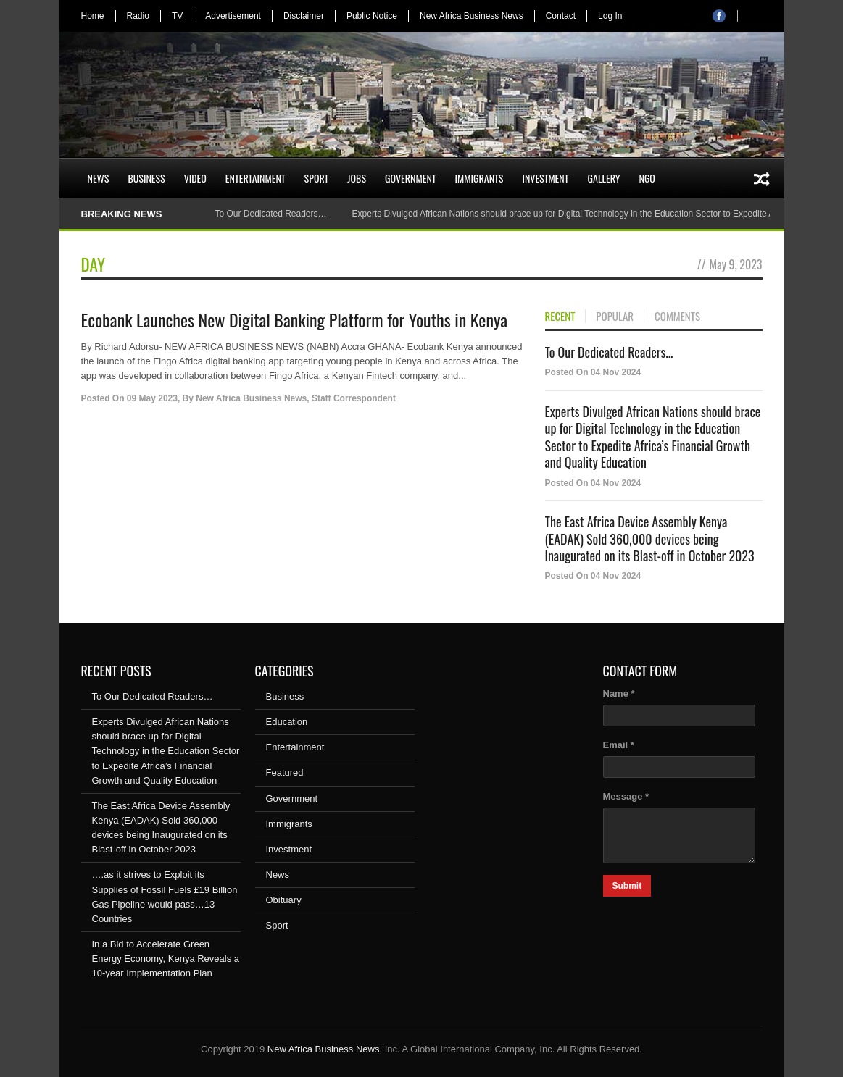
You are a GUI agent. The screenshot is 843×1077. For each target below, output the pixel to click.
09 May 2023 (152, 398)
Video (195, 177)
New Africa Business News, (324, 1049)
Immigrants (479, 177)
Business (146, 177)
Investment (545, 177)
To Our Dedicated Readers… (270, 214)
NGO (647, 177)
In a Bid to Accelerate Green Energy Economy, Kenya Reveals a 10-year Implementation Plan (166, 958)
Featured (285, 772)
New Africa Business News (471, 16)
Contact (561, 16)
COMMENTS (677, 316)
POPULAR (615, 316)
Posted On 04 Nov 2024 (593, 372)
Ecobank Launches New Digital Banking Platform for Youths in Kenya (294, 319)
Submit (627, 886)
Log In (610, 16)
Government (410, 177)
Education (287, 721)
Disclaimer (303, 16)
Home (92, 16)
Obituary (284, 899)
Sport (316, 177)
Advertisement (233, 16)
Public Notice (371, 16)
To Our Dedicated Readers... (609, 352)
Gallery (604, 177)
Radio (138, 16)
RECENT (560, 316)
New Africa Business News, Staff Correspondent (296, 398)
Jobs (356, 177)
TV (177, 16)
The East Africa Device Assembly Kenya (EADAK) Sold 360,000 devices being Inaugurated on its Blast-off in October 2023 (650, 538)
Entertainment (255, 177)
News (98, 177)
